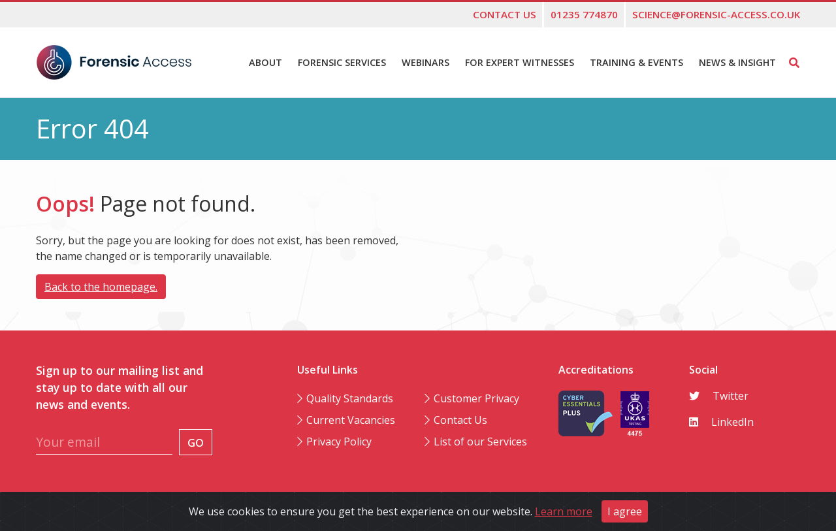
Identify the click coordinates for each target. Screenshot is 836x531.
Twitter (718, 396)
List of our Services (480, 441)
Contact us (504, 14)
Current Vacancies (350, 420)
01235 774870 (584, 14)
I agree (624, 511)
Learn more (563, 511)
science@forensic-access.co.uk (716, 14)
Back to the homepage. (100, 287)
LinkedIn (721, 422)
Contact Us (460, 420)
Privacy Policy (339, 441)
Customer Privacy (476, 398)
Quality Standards (349, 398)
